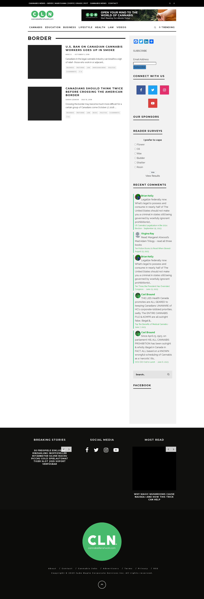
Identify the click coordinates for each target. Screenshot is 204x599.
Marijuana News (99, 67)
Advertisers (111, 568)
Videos (122, 27)
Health (100, 27)
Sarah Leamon (72, 99)
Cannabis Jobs (88, 568)
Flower (141, 144)
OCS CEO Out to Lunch (145, 362)
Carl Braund (148, 294)
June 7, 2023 (140, 327)
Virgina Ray (147, 233)
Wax (139, 153)
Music (95, 112)
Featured (80, 67)
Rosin (140, 167)
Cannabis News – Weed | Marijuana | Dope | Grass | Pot (58, 3)
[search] (168, 374)
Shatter (141, 162)
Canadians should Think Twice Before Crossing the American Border (94, 92)
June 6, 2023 (162, 362)
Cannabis (36, 27)
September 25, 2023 (152, 228)
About (52, 568)
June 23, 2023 (152, 289)
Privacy (143, 568)
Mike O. (69, 54)
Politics (111, 67)
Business (69, 27)
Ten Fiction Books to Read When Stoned (152, 248)
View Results (153, 175)
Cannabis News (98, 3)
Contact (113, 3)
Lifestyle (86, 27)
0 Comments (71, 71)
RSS (156, 568)
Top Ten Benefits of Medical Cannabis (151, 324)
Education (52, 27)
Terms (129, 568)
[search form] (152, 374)
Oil (138, 149)
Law (111, 27)
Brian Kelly (147, 195)
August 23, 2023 (142, 251)
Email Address (141, 59)
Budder (141, 158)
